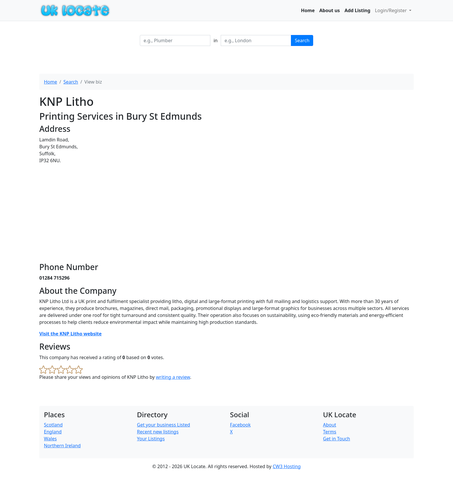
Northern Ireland (62, 445)
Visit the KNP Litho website (70, 333)
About (329, 425)
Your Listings (151, 438)
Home (308, 10)
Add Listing (357, 10)
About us (329, 10)
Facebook (240, 425)
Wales (50, 438)
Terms (329, 432)
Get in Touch (336, 438)
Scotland (53, 425)
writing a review (173, 377)
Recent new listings (158, 432)
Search (302, 40)
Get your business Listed (163, 425)
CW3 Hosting (287, 466)
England (53, 432)
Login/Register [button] (391, 10)
